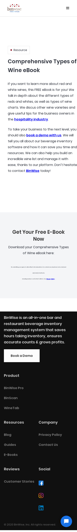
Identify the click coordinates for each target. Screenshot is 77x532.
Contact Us (48, 444)
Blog (7, 434)
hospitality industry (31, 119)
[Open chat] (66, 521)
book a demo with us (43, 135)
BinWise (32, 170)
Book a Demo (22, 355)
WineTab (11, 408)
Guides (10, 444)
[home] (14, 7)
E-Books (11, 454)
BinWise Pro (14, 388)
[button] (68, 8)
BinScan (11, 398)
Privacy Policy (51, 279)
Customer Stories (19, 481)
